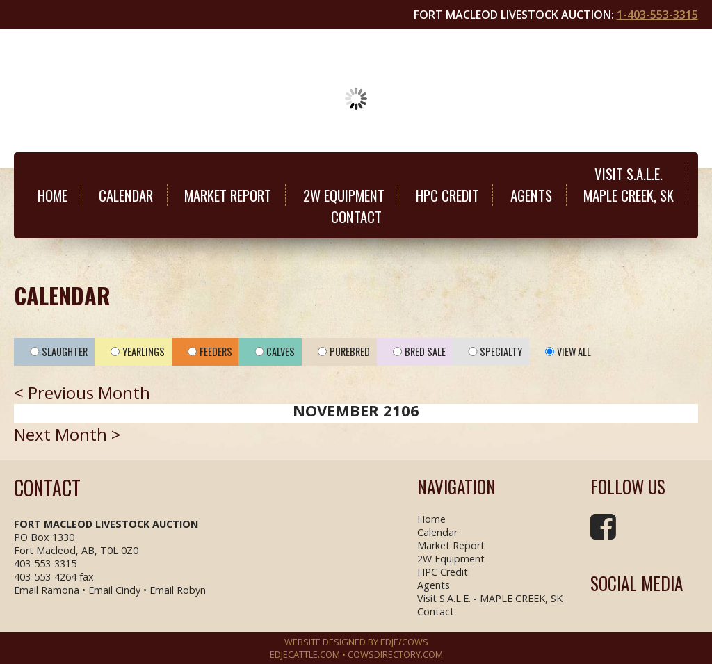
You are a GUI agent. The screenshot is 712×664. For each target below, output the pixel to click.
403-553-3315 (45, 563)
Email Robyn (177, 590)
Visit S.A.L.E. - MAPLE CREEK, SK (490, 598)
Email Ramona (46, 590)
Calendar (126, 195)
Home (52, 195)
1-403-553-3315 (657, 14)
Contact (356, 216)
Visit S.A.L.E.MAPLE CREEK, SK (628, 184)
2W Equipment (344, 195)
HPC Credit (447, 195)
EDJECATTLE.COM (305, 654)
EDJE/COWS (404, 641)
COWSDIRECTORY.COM (395, 654)
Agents (531, 195)
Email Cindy (114, 590)
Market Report (227, 195)
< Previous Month (82, 392)
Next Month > (67, 434)
